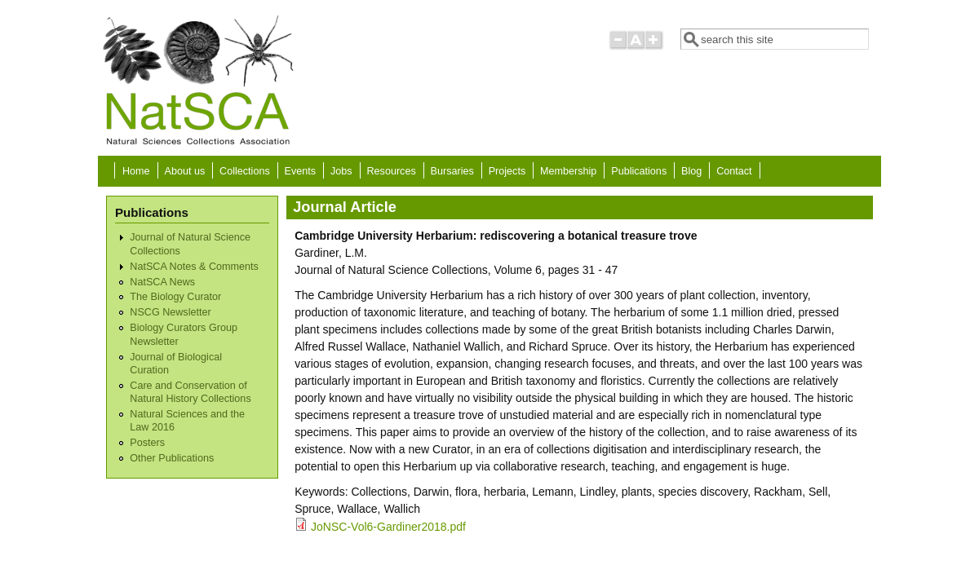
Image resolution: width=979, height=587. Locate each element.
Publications (639, 171)
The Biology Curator (175, 296)
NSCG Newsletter (170, 312)
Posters (147, 442)
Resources (391, 171)
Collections (244, 171)
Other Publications (172, 458)
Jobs (341, 171)
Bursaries (452, 171)
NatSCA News (162, 282)
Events (301, 171)
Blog (691, 171)
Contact (733, 171)
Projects (507, 171)
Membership (568, 171)
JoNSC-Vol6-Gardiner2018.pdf (388, 526)
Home (136, 171)
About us (184, 171)
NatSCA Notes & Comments (194, 266)
